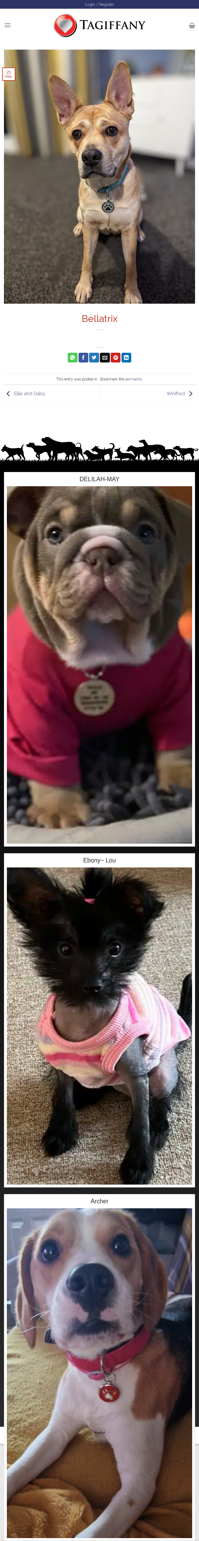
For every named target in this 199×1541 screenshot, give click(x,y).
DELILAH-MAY (100, 479)
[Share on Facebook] (83, 358)
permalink (133, 379)
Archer (100, 1201)
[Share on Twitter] (94, 358)
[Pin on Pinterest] (115, 358)
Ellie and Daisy (24, 393)
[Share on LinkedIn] (126, 358)
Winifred (181, 393)
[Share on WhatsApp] (72, 358)
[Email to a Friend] (105, 358)
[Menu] (7, 25)
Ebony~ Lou (99, 860)
